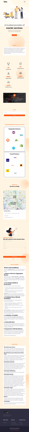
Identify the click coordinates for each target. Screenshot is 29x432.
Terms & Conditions (14, 424)
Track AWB (5, 422)
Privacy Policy (13, 422)
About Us (20, 422)
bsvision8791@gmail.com (9, 217)
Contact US (21, 424)
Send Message (14, 256)
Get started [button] (14, 35)
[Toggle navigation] (24, 2)
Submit (14, 115)
